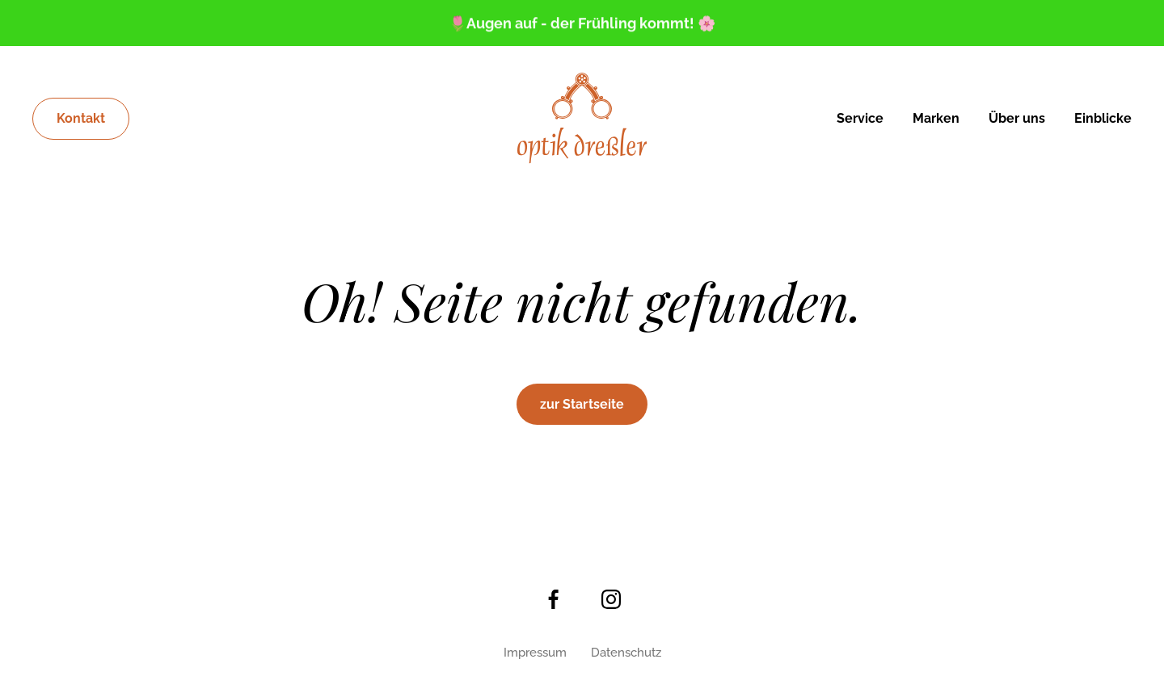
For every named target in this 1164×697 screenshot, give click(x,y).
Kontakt (81, 118)
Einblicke (1103, 118)
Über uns (1017, 118)
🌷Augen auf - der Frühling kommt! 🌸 (582, 23)
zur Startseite (582, 404)
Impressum (535, 652)
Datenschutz (626, 652)
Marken (936, 118)
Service (860, 118)
